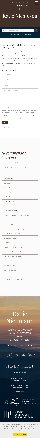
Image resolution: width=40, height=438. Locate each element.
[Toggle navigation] (36, 3)
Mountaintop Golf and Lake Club (13, 252)
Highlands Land (8, 206)
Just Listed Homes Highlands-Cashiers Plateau (17, 275)
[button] (36, 30)
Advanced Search (15, 34)
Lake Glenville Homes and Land (13, 224)
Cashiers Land (8, 183)
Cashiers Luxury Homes (11, 174)
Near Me (28, 34)
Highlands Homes (9, 201)
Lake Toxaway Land (9, 242)
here (35, 59)
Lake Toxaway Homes (10, 238)
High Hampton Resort (10, 210)
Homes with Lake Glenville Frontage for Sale (16, 215)
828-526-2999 (24, 5)
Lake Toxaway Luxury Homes (12, 233)
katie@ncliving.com (22, 9)
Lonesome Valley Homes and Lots (13, 247)
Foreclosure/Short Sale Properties (13, 279)
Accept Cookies (20, 434)
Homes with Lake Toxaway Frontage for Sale (16, 229)
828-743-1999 (23, 2)
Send (5, 122)
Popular (11, 163)
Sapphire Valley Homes (10, 261)
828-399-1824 (24, 333)
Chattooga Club (8, 192)
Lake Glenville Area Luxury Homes (14, 220)
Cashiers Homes (8, 178)
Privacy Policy (29, 118)
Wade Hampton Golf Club (11, 270)
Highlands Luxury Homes (11, 197)
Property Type (17, 167)
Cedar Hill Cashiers (9, 187)
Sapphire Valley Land (10, 265)
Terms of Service (8, 127)
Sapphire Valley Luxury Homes (13, 256)
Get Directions (24, 345)
